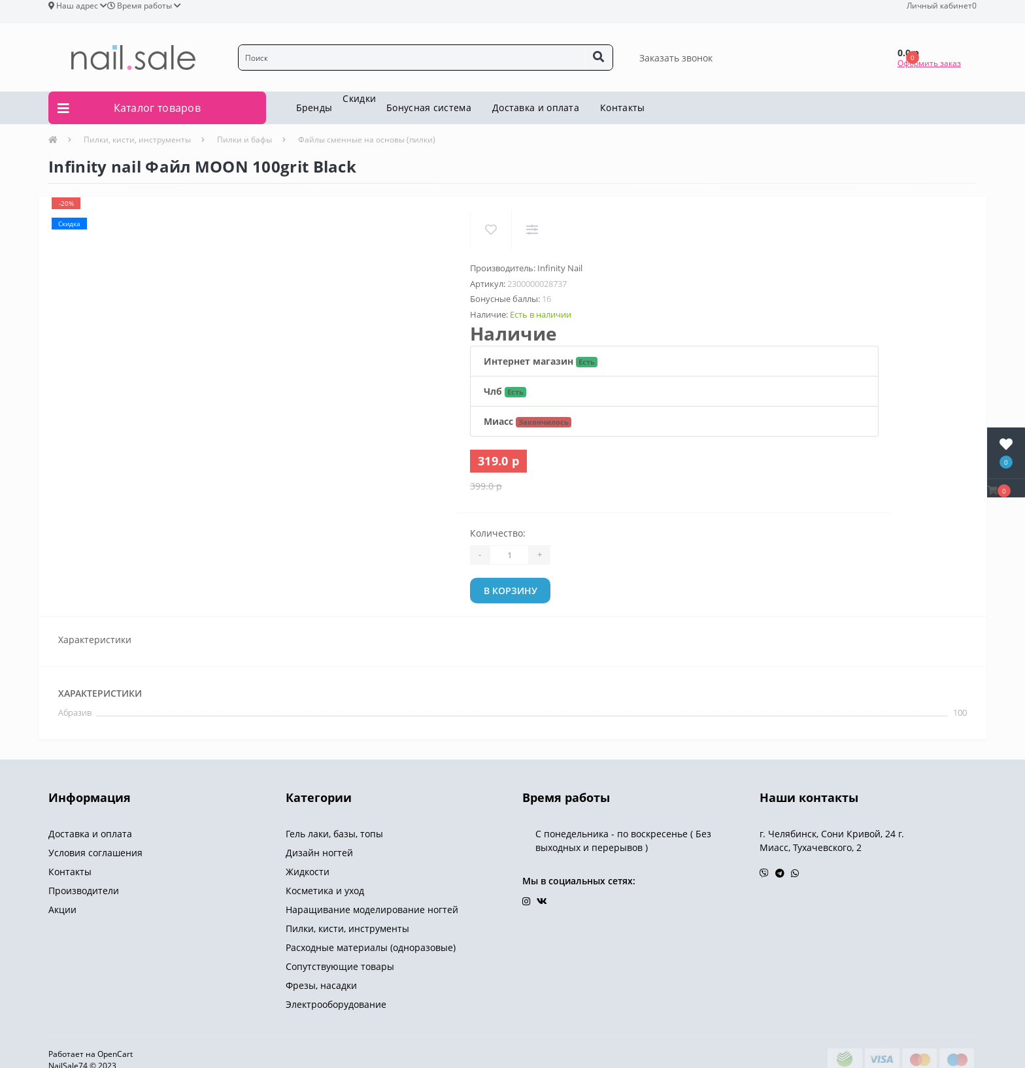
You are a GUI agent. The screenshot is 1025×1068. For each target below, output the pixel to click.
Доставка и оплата (535, 107)
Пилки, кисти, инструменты (137, 139)
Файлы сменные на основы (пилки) (366, 139)
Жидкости (307, 871)
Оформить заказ (929, 63)
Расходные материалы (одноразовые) (371, 947)
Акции (62, 909)
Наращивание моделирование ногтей (372, 909)
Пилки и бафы (244, 139)
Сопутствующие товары (340, 966)
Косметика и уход (325, 890)
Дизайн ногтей (319, 852)
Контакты (622, 107)
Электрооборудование (336, 1004)
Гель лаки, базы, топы (334, 833)
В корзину (510, 590)
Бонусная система (428, 107)
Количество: (498, 533)
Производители (83, 890)
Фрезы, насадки (321, 985)
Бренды (314, 107)
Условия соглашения (95, 852)
